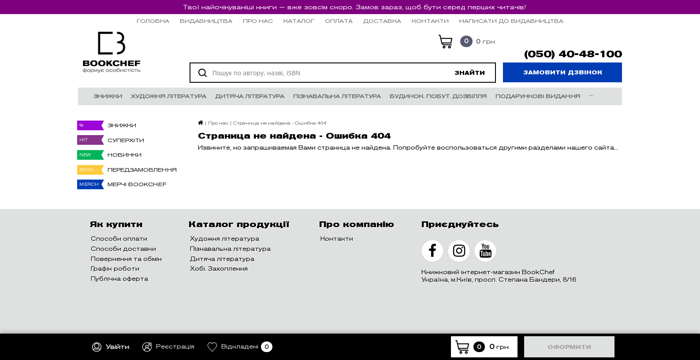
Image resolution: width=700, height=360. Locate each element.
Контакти (430, 21)
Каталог (298, 21)
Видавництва (206, 21)
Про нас (258, 21)
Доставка (382, 21)
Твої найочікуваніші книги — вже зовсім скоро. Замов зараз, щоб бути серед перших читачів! (354, 7)
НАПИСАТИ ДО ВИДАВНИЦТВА (511, 21)
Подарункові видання (537, 96)
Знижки (107, 96)
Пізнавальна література (337, 96)
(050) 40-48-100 (573, 54)
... (591, 94)
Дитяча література (249, 96)
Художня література (168, 96)
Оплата (339, 21)
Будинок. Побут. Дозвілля (438, 96)
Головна (153, 21)
